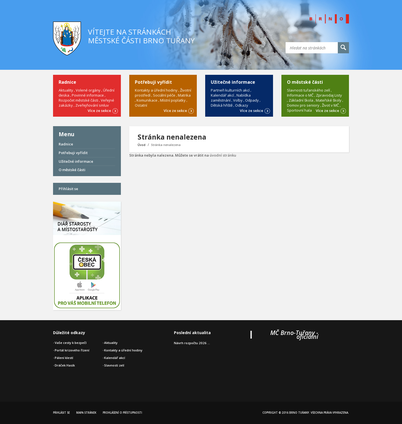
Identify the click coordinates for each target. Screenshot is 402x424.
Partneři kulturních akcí (230, 90)
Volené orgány (88, 90)
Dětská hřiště (222, 105)
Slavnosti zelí (114, 365)
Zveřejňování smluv (92, 105)
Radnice (66, 144)
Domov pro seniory (303, 105)
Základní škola (301, 100)
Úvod (141, 145)
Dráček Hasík (65, 365)
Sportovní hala (299, 110)
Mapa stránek (86, 413)
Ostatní (141, 105)
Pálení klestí (64, 358)
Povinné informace (88, 95)
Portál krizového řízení (72, 350)
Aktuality (66, 90)
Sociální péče (164, 95)
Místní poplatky (173, 100)
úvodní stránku (223, 155)
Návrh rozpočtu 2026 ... (192, 343)
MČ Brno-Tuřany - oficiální (294, 335)
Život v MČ (330, 105)
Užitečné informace (76, 161)
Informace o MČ (300, 95)
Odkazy (241, 105)
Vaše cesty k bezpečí (71, 343)
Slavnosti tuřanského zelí (308, 90)
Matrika (184, 95)
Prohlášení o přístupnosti (122, 413)
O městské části (72, 169)
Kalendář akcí (222, 95)
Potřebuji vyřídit (73, 152)
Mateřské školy (328, 100)
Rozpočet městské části (78, 100)
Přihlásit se (68, 188)
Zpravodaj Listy (329, 95)
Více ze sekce (103, 110)
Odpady (252, 100)
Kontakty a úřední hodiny (156, 90)
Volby (238, 100)
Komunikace (147, 100)
